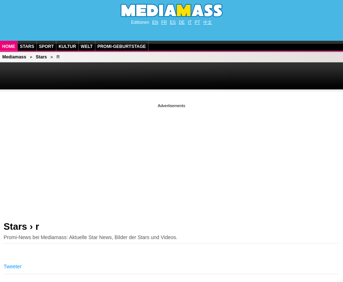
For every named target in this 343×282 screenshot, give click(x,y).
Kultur (67, 46)
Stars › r (21, 226)
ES (173, 22)
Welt (87, 46)
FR (164, 22)
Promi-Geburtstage (121, 46)
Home (8, 46)
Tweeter (13, 266)
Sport (46, 46)
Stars (27, 46)
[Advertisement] (171, 159)
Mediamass (14, 57)
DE (182, 22)
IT (190, 22)
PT (197, 22)
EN (155, 22)
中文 (207, 22)
